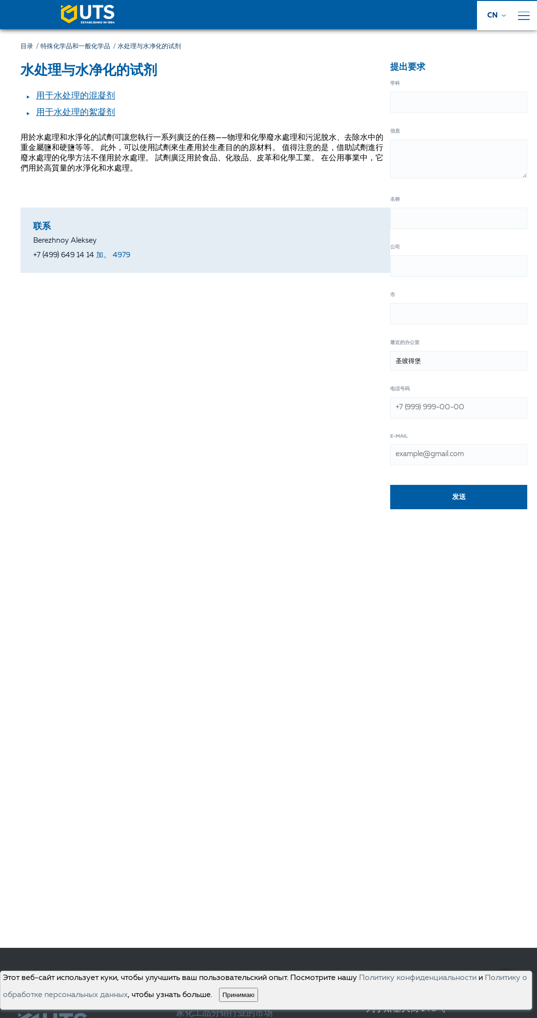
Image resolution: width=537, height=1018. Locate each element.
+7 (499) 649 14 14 (81, 255)
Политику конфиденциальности (418, 978)
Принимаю (238, 995)
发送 (459, 496)
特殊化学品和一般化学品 (79, 46)
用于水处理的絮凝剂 (75, 112)
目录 (30, 46)
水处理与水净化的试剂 (149, 46)
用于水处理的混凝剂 (75, 96)
